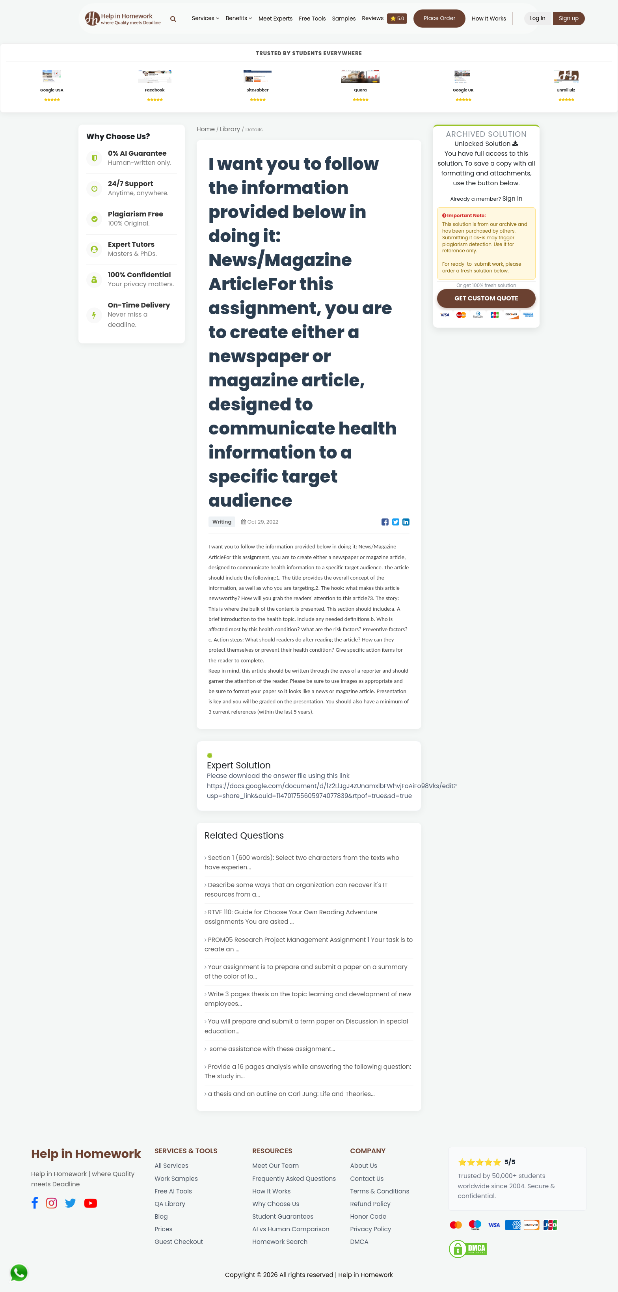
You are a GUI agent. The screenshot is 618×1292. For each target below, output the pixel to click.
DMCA (359, 1253)
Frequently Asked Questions (295, 1187)
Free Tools (315, 18)
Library (230, 130)
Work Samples (176, 1187)
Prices (163, 1240)
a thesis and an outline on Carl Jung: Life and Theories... (293, 1102)
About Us (364, 1174)
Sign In (512, 199)
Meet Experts (278, 18)
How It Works (492, 18)
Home (206, 130)
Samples (347, 18)
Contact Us (367, 1187)
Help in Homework (86, 1162)
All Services (171, 1174)
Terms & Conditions (380, 1200)
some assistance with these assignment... (273, 1056)
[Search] (176, 18)
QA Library (170, 1214)
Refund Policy (370, 1214)
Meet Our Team (276, 1174)
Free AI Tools (173, 1200)
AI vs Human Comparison (291, 1240)
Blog (161, 1227)
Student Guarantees (283, 1227)
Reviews (387, 18)
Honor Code (368, 1227)
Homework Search (280, 1253)
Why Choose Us (276, 1214)
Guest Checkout (179, 1253)
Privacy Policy (371, 1240)
